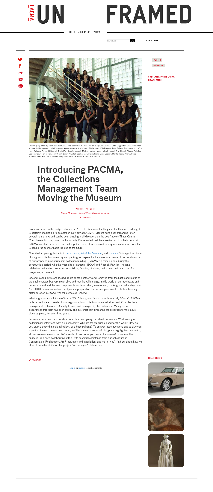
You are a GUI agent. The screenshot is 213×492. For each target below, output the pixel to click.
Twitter (157, 60)
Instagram (158, 65)
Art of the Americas (91, 253)
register (81, 368)
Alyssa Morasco (69, 213)
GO (132, 41)
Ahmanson (73, 253)
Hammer (113, 253)
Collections (85, 218)
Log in (72, 368)
